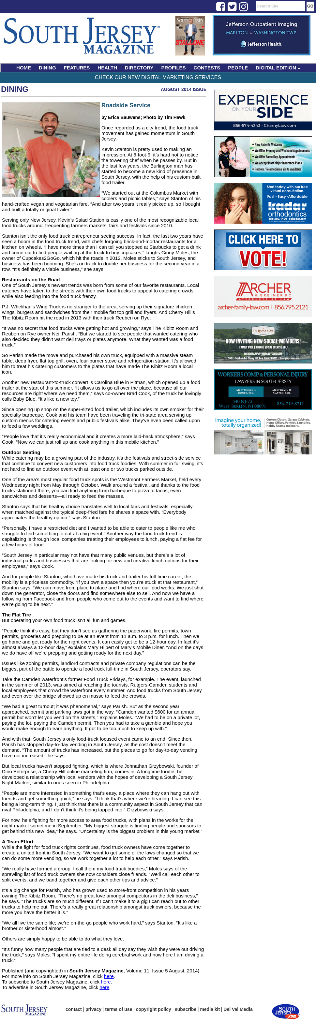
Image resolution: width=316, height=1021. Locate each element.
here (109, 976)
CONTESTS (207, 67)
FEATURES (77, 67)
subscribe (185, 1009)
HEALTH (107, 67)
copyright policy (153, 1009)
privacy (93, 1009)
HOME (23, 67)
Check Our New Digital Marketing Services (158, 77)
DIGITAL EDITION (278, 67)
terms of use (118, 1009)
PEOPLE (238, 67)
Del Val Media (237, 1009)
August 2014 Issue (183, 89)
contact (74, 1009)
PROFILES (173, 67)
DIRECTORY (139, 67)
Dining (14, 89)
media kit (210, 1009)
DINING (47, 67)
